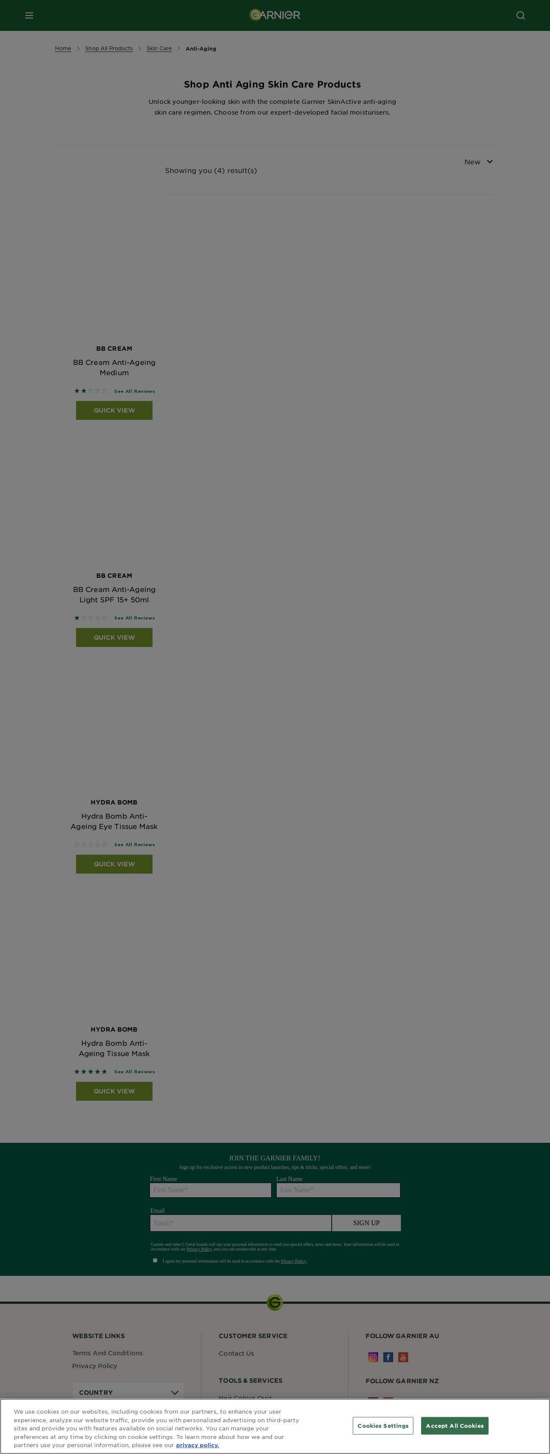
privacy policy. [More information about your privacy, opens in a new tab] (197, 1445)
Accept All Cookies (454, 1425)
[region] (275, 1426)
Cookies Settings (383, 1425)
